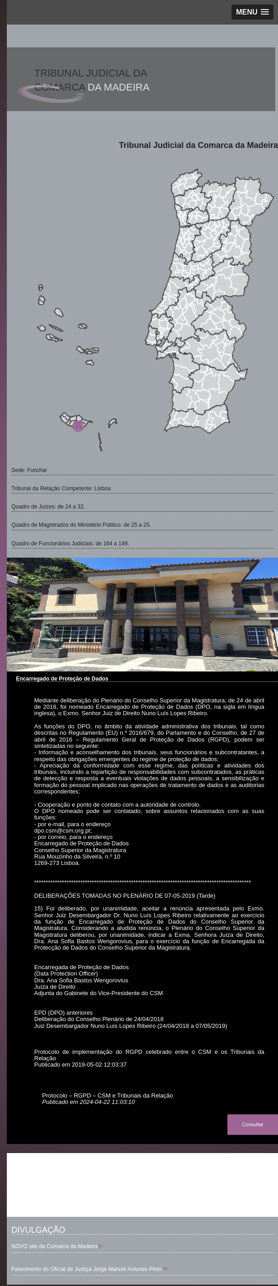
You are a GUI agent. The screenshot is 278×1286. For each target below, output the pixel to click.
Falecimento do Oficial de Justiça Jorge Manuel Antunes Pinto (87, 1269)
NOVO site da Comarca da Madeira (54, 1246)
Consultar (252, 1124)
